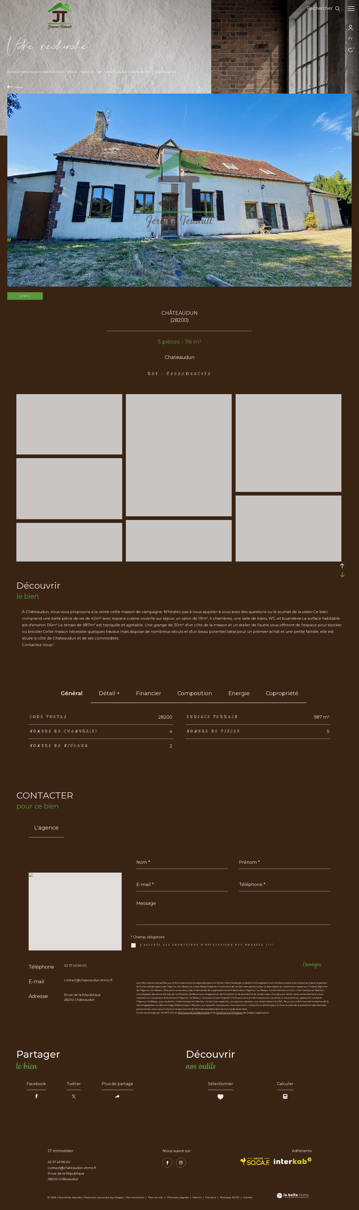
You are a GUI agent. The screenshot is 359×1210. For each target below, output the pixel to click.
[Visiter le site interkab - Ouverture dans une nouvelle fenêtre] (293, 1160)
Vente (72, 72)
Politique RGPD (229, 1197)
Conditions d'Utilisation (229, 1012)
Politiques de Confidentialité (193, 1012)
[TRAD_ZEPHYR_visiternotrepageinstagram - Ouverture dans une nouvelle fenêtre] (181, 1162)
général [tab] (72, 693)
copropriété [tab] (282, 693)
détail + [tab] (109, 693)
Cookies (247, 1197)
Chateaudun (116, 72)
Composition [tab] (194, 693)
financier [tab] (148, 693)
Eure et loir (91, 72)
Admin (197, 1197)
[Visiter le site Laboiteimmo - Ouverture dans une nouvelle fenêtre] (293, 1196)
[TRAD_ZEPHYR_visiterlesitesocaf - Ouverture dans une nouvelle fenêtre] (255, 1161)
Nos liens (211, 1197)
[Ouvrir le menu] (351, 8)
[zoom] (69, 452)
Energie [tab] (239, 693)
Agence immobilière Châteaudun (35, 72)
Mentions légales (178, 1197)
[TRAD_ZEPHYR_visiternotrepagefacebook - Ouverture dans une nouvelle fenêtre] (167, 1162)
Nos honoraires (135, 1197)
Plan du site (156, 1197)
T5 (149, 72)
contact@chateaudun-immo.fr (88, 980)
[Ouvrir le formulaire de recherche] (323, 8)
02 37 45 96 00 (75, 965)
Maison (137, 72)
